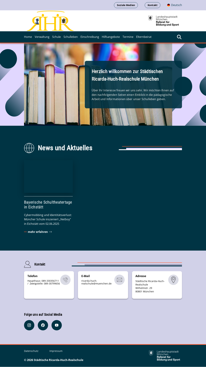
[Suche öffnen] (179, 37)
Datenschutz (31, 351)
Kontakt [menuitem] (152, 5)
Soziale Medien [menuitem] (126, 5)
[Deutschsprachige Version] (174, 5)
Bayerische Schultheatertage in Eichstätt (48, 204)
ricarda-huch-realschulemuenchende (96, 282)
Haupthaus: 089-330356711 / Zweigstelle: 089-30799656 (43, 282)
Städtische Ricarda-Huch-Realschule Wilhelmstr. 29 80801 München (150, 286)
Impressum (55, 351)
